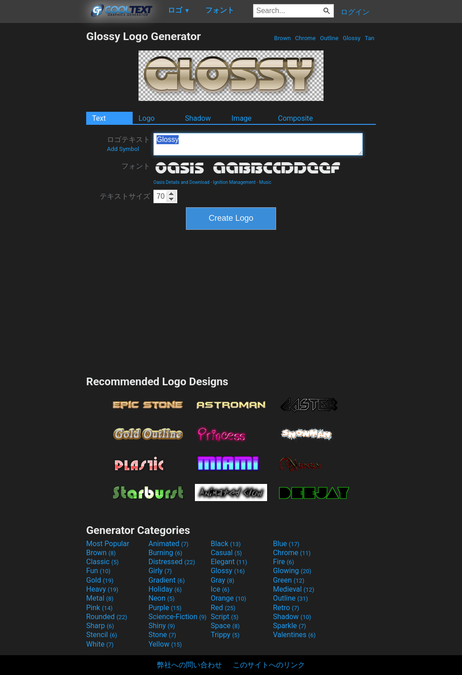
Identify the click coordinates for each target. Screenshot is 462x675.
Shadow (198, 118)
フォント (135, 166)
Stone (162, 634)
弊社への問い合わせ (189, 665)
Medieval (293, 589)
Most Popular (107, 543)
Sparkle (289, 625)
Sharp (100, 625)
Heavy (102, 589)
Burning (165, 552)
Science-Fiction (177, 616)
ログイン (355, 12)
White (100, 644)
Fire (283, 561)
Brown (282, 38)
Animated (168, 543)
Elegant (229, 561)
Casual (226, 552)
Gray (222, 580)
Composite (295, 118)
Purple (164, 607)
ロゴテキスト (128, 143)
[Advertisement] (43, 165)
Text (99, 118)
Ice (220, 589)
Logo (147, 118)
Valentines (294, 634)
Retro (286, 607)
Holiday (165, 589)
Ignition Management (234, 182)
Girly (160, 570)
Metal (100, 598)
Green (289, 580)
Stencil (101, 634)
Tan (369, 38)
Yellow (165, 644)
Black (226, 543)
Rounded (106, 616)
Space (225, 625)
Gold (100, 580)
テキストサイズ (125, 196)
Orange (228, 598)
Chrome (305, 38)
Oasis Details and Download (181, 182)
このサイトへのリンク (269, 665)
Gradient (166, 580)
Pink (99, 607)
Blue (286, 543)
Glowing (292, 570)
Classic (102, 561)
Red (223, 607)
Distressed (171, 561)
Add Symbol (123, 149)
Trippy (225, 634)
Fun (98, 570)
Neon (161, 598)
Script (225, 616)
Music (265, 182)
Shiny (161, 625)
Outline (329, 38)
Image (241, 118)
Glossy (352, 38)
